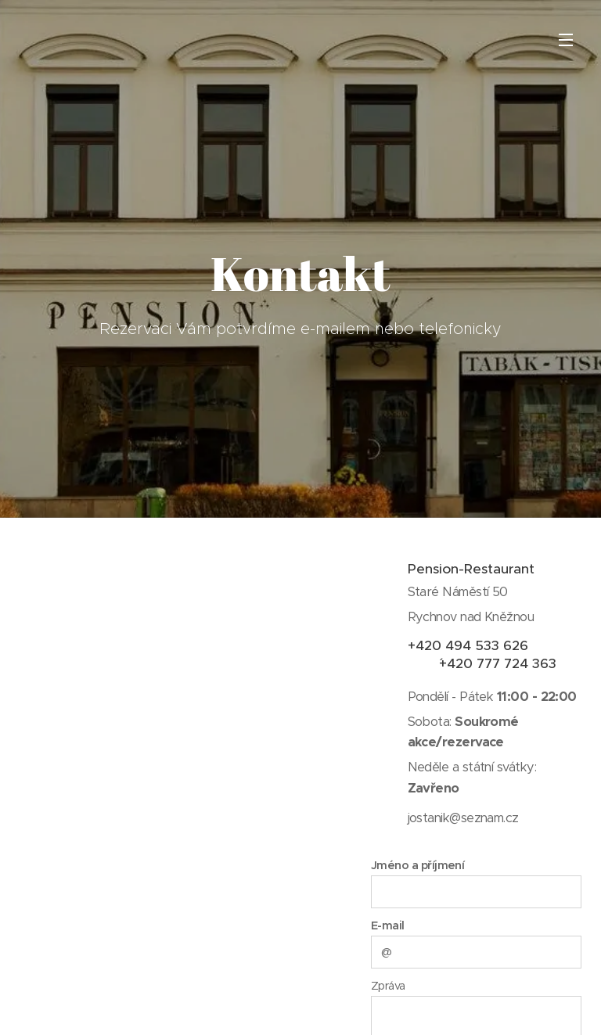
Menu (566, 40)
